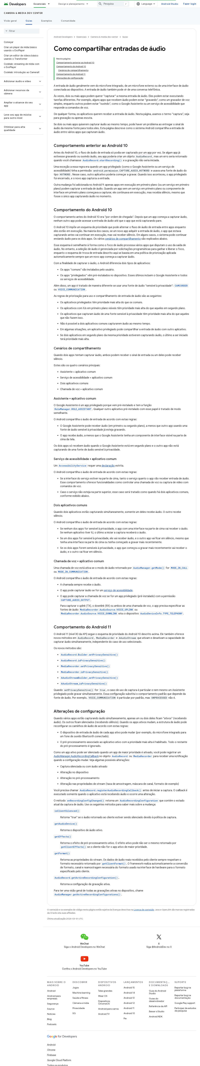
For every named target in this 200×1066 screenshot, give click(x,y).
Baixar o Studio (156, 985)
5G (74, 986)
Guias (125, 37)
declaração (108, 439)
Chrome (51, 1023)
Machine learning (81, 966)
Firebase (51, 1028)
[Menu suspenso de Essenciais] (50, 4)
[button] (19, 56)
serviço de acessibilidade (118, 564)
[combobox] (113, 4)
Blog (49, 992)
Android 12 (129, 976)
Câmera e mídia (81, 976)
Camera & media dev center (23, 13)
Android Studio (169, 3)
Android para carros (108, 982)
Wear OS (102, 969)
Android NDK (155, 990)
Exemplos (46, 20)
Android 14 (129, 966)
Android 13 (129, 971)
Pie (125, 992)
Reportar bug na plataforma (183, 962)
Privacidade (79, 981)
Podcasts (51, 997)
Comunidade (68, 20)
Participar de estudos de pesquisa (185, 983)
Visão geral (10, 20)
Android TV (104, 987)
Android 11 (129, 981)
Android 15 (129, 961)
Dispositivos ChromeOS (104, 976)
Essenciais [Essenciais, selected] (40, 3)
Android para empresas (54, 971)
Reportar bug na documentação (183, 970)
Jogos (76, 961)
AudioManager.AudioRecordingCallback (76, 730)
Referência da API (158, 979)
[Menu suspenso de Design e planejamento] (88, 4)
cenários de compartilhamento (123, 212)
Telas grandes (105, 964)
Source (50, 982)
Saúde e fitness (80, 971)
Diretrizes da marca (84, 1050)
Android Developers (63, 37)
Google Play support (185, 976)
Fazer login (189, 3)
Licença (67, 1050)
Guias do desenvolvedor (156, 973)
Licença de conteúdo (144, 883)
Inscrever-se (158, 1058)
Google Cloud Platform (59, 1033)
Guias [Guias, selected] (29, 20)
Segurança (52, 977)
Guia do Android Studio (157, 965)
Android (51, 964)
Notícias (51, 987)
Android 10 (129, 986)
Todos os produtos (57, 1039)
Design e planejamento (71, 3)
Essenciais (81, 37)
